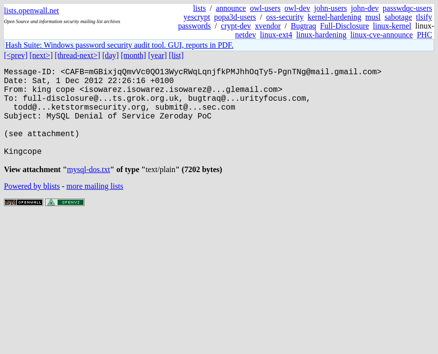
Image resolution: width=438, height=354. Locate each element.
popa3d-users (235, 17)
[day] (110, 55)
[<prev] (16, 55)
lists (199, 8)
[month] (133, 55)
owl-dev (297, 8)
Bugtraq (303, 26)
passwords (194, 26)
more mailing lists (94, 208)
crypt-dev (236, 26)
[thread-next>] (77, 55)
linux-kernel (392, 26)
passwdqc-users (407, 8)
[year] (157, 55)
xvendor (268, 26)
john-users (330, 8)
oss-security (284, 17)
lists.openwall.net (31, 10)
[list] (176, 55)
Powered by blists (32, 208)
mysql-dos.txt (88, 191)
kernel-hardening (334, 17)
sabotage (398, 17)
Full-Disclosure (344, 26)
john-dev (365, 8)
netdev (245, 34)
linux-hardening (321, 34)
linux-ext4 (276, 34)
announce (231, 8)
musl (372, 17)
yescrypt (196, 17)
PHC (424, 34)
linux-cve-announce (381, 34)
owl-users (265, 8)
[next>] (41, 55)
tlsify (424, 17)
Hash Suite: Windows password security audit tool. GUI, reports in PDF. (119, 45)
